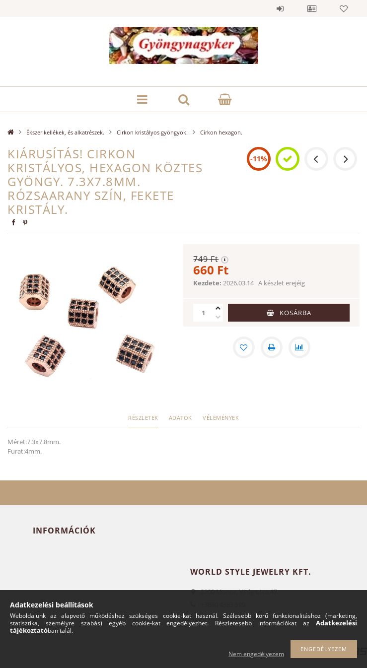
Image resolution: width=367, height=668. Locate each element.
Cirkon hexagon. (221, 132)
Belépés (280, 8)
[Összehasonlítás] (299, 347)
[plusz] (218, 308)
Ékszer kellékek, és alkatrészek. (65, 132)
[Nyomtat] (272, 347)
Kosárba (295, 312)
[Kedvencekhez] (244, 347)
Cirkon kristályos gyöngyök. (152, 132)
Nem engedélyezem (256, 654)
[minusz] (218, 317)
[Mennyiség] (203, 313)
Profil (311, 8)
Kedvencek (343, 8)
